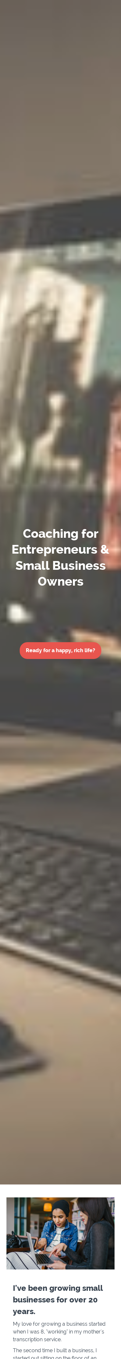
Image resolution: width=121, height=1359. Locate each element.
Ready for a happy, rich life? (60, 650)
